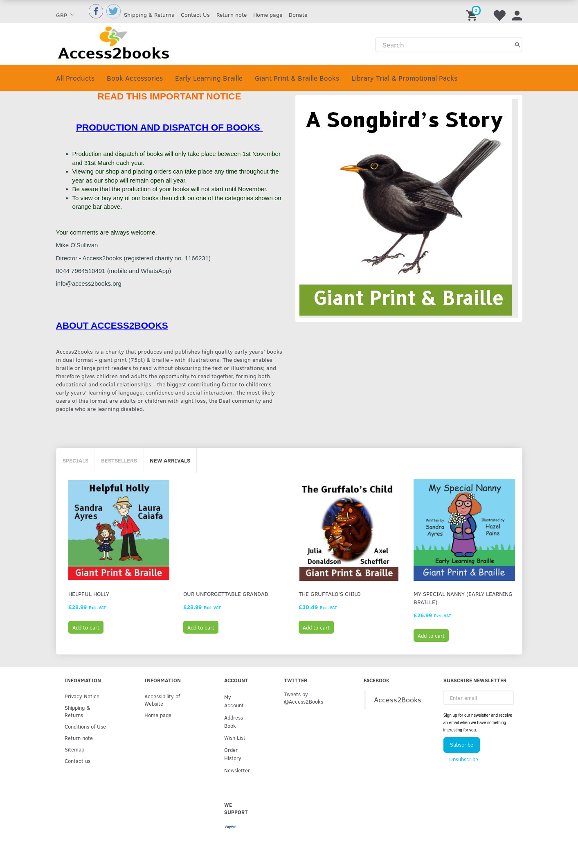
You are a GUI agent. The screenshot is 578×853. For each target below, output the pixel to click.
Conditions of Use (85, 726)
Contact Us (195, 14)
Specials (75, 460)
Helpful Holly (88, 594)
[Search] (517, 45)
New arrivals (170, 460)
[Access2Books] (113, 42)
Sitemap (74, 749)
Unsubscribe (463, 759)
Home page (267, 14)
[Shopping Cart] (473, 11)
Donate (298, 14)
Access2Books (397, 699)
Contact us (77, 760)
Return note (231, 14)
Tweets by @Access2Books (303, 698)
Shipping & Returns (149, 14)
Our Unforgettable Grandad (225, 594)
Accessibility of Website (162, 700)
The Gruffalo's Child (330, 594)
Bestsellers (119, 460)
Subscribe (461, 744)
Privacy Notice (82, 696)
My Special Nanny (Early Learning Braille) (463, 598)
